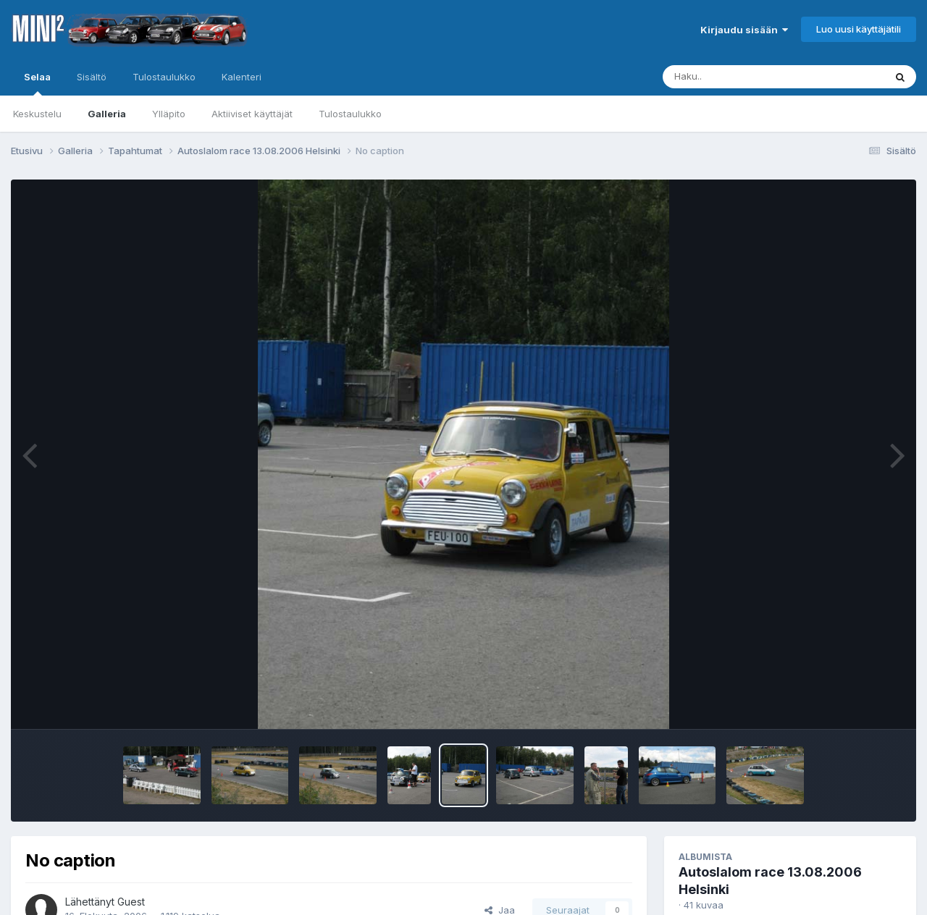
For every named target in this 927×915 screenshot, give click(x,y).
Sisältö (91, 77)
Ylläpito (168, 113)
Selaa (37, 83)
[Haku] (747, 76)
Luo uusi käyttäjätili (858, 29)
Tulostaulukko (350, 113)
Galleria (107, 113)
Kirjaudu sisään (744, 29)
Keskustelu (37, 113)
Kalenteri (241, 77)
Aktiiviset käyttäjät (252, 113)
